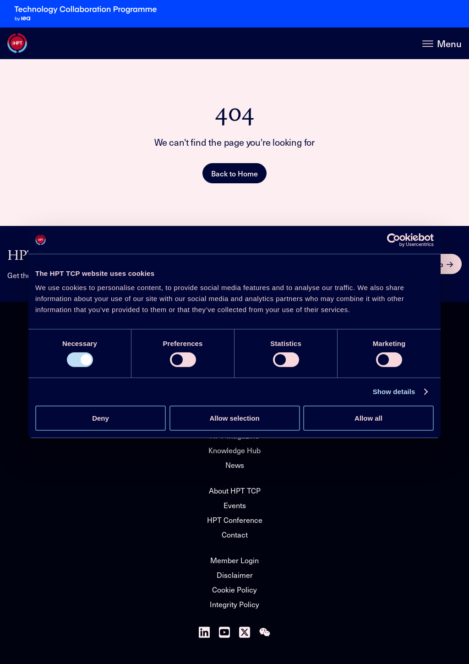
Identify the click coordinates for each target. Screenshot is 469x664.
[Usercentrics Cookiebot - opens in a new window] (394, 240)
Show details (394, 391)
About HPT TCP (235, 490)
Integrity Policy (234, 603)
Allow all (368, 418)
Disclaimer (235, 574)
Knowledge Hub (234, 449)
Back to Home (234, 173)
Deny (100, 418)
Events (235, 504)
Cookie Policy (234, 589)
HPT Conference (234, 519)
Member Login (234, 559)
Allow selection (234, 418)
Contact (235, 534)
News (234, 464)
